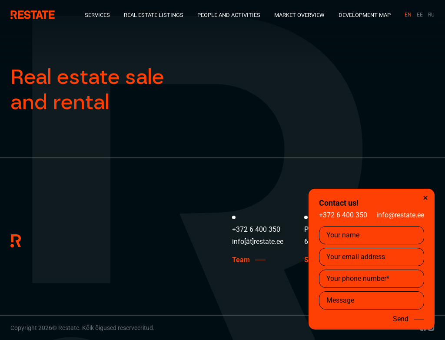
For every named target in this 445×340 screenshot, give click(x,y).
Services (97, 15)
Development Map (365, 15)
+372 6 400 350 (343, 215)
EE (420, 15)
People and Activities (228, 15)
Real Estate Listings (153, 15)
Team (241, 260)
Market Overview (299, 15)
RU (431, 15)
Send (400, 319)
